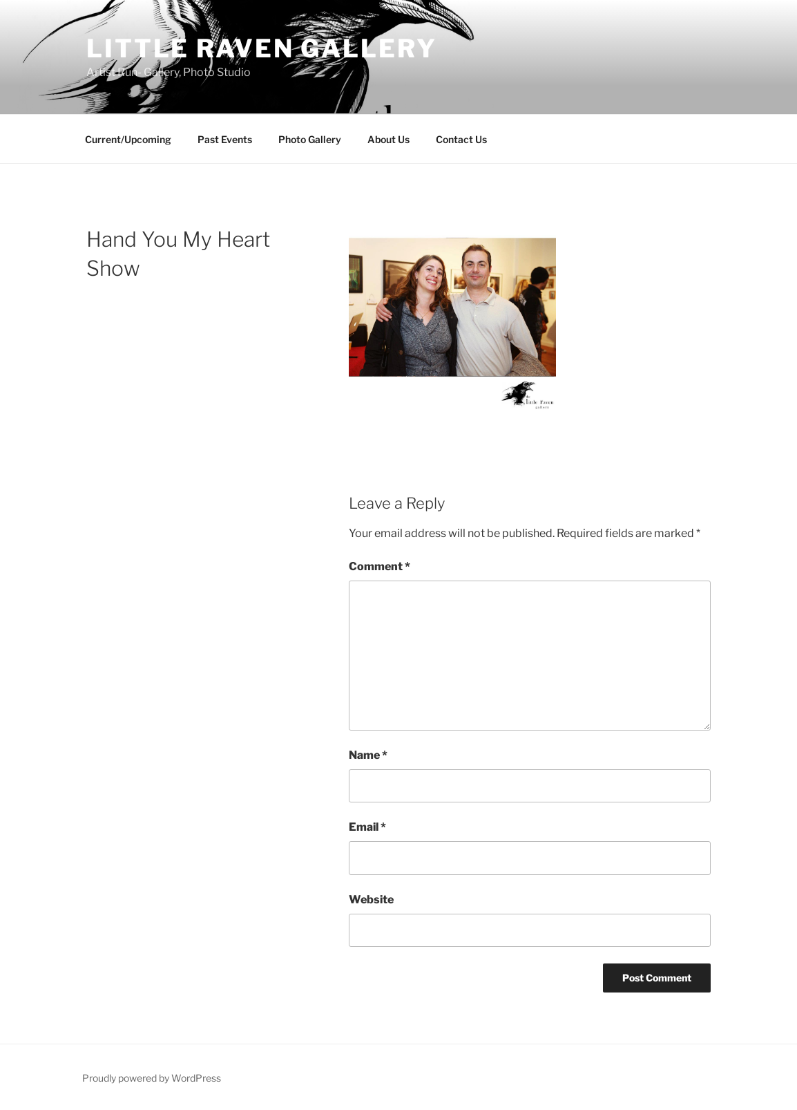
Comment (379, 566)
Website (371, 899)
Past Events (225, 139)
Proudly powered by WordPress (151, 1078)
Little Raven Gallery (261, 48)
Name (368, 755)
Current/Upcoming (128, 139)
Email (367, 827)
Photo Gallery (309, 139)
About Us (388, 139)
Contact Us (461, 139)
